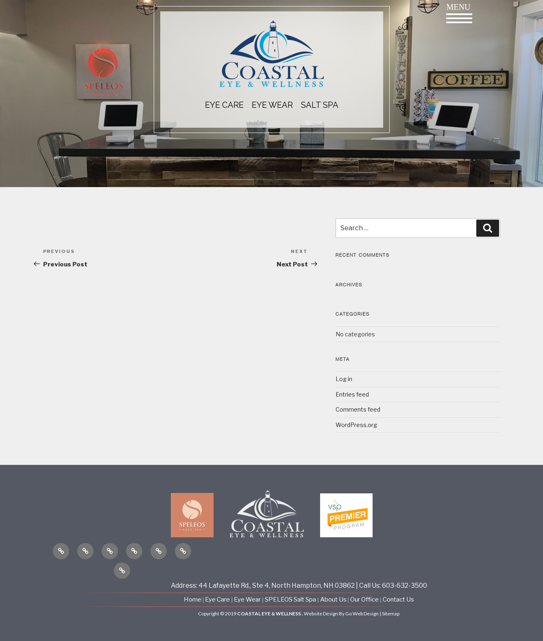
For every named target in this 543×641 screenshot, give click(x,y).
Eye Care (217, 599)
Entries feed (352, 394)
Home (193, 599)
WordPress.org (356, 424)
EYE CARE (224, 105)
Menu (459, 12)
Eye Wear (247, 599)
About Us (334, 599)
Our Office (364, 599)
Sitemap (390, 613)
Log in (344, 378)
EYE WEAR (272, 105)
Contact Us (398, 599)
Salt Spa (319, 105)
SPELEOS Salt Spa (290, 599)
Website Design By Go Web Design (341, 613)
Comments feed (358, 409)
